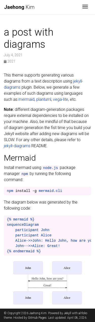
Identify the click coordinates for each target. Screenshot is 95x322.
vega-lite (60, 99)
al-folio (83, 313)
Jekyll (67, 313)
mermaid (26, 99)
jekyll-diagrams (17, 145)
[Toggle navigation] (85, 7)
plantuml (43, 99)
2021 (9, 61)
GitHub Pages (37, 317)
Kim (19, 7)
